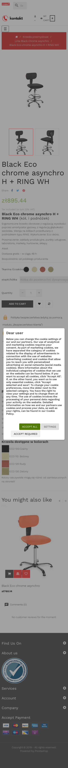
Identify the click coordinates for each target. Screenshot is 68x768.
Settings (50, 426)
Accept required (25, 433)
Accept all (29, 426)
